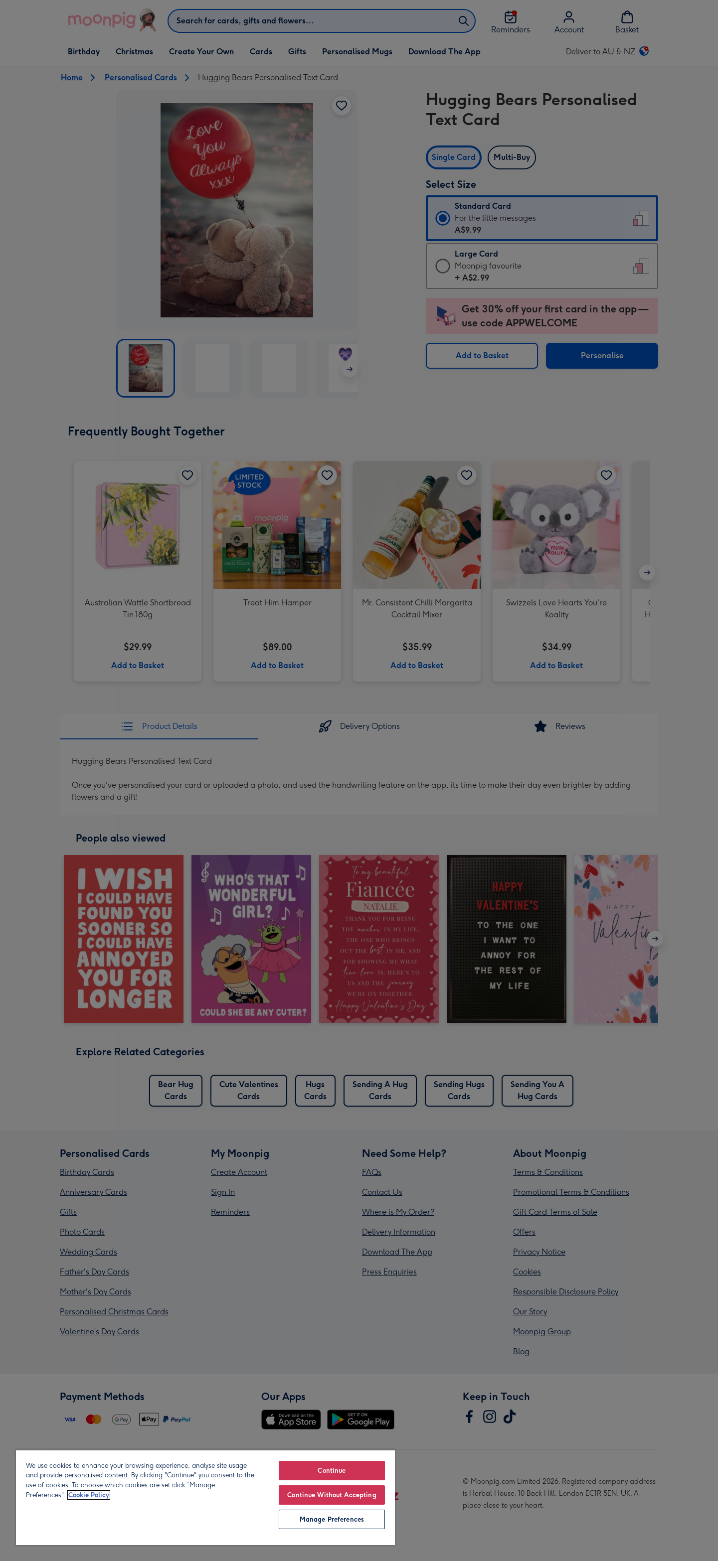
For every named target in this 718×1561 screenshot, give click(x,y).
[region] (205, 1497)
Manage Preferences (332, 1519)
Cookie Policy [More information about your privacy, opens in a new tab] (88, 1495)
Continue (332, 1470)
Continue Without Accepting (331, 1495)
